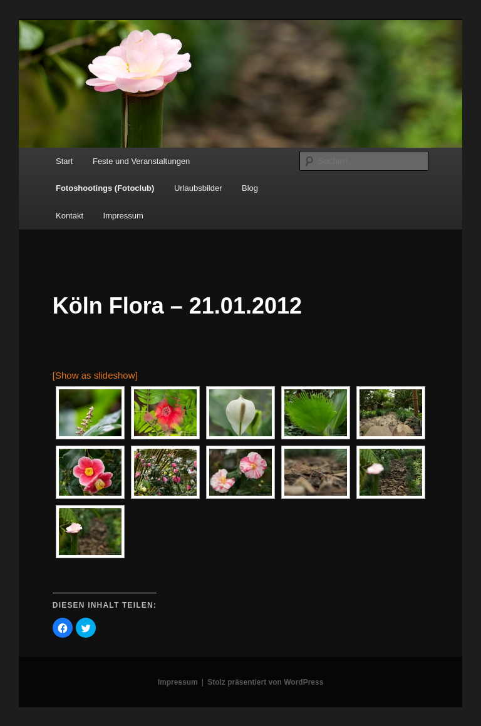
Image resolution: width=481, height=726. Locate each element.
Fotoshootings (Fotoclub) (105, 188)
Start (64, 161)
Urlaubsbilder (198, 188)
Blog (250, 188)
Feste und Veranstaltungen (141, 161)
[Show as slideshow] (95, 375)
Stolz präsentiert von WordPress (265, 682)
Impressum (123, 215)
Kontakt (69, 215)
